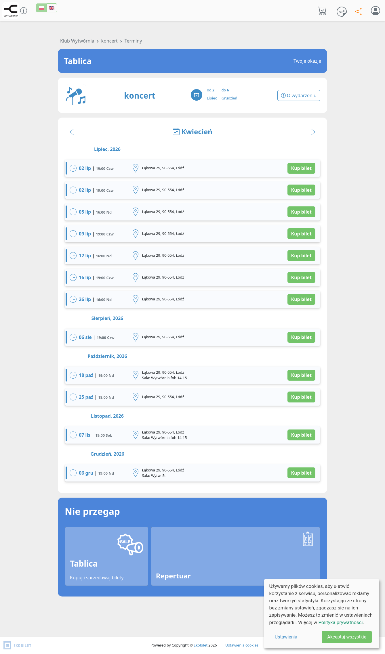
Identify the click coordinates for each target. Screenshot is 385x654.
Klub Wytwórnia (77, 41)
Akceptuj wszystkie (346, 637)
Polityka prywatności (340, 622)
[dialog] (321, 613)
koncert (109, 41)
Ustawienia (286, 637)
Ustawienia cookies (241, 645)
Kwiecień (192, 131)
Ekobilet (200, 645)
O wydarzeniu (299, 95)
